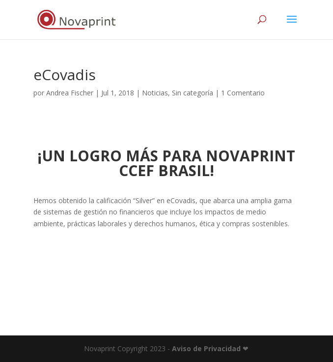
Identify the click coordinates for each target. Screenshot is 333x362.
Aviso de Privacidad (206, 348)
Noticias (155, 92)
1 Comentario (243, 92)
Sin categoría (192, 92)
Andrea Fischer (69, 92)
